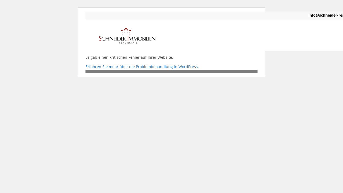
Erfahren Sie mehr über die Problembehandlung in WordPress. (142, 66)
